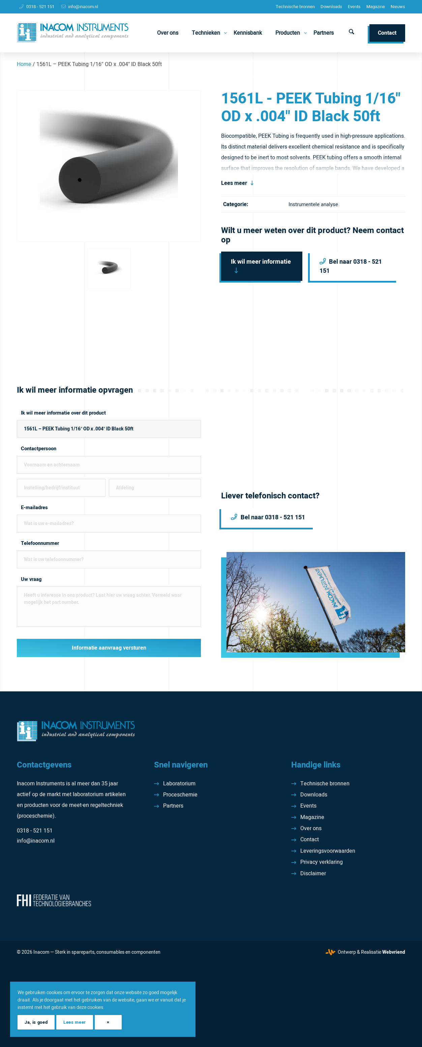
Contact (309, 840)
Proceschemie (180, 795)
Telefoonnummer (40, 543)
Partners (173, 806)
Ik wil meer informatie (261, 261)
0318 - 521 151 (40, 6)
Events (354, 6)
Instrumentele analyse (313, 204)
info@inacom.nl (83, 6)
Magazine (375, 6)
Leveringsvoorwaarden (327, 851)
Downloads (331, 6)
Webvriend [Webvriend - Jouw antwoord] (393, 952)
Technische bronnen (295, 6)
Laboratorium (179, 784)
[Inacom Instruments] (72, 33)
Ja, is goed (36, 1022)
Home (24, 64)
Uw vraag (31, 579)
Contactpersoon (38, 449)
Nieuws (398, 6)
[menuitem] (295, 6)
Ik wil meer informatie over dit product (63, 413)
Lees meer (234, 183)
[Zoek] (351, 33)
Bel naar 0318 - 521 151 (351, 266)
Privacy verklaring (321, 862)
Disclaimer (313, 874)
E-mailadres (34, 507)
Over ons (311, 828)
